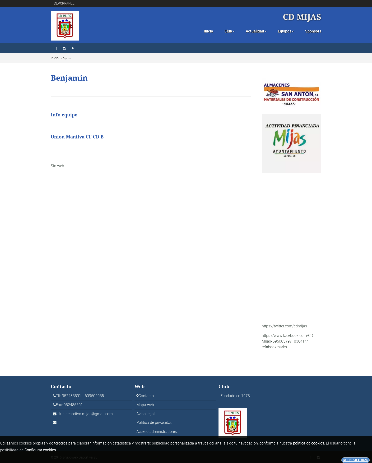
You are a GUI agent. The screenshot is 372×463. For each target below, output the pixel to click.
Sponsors (313, 31)
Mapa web (145, 404)
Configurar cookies (40, 450)
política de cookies (308, 443)
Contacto (146, 395)
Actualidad (256, 31)
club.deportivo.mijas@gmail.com (85, 413)
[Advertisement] (291, 248)
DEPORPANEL (64, 3)
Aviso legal (145, 413)
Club (229, 31)
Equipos (286, 31)
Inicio (208, 31)
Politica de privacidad (154, 422)
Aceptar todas (355, 460)
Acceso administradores (156, 431)
